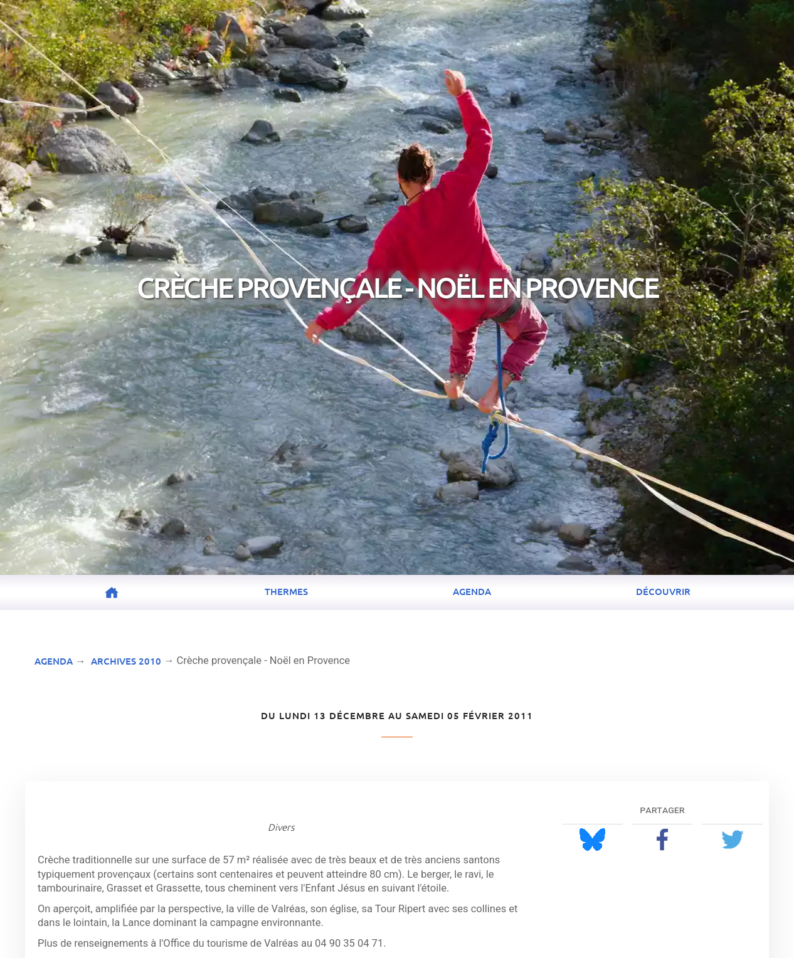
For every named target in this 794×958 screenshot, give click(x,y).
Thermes (286, 591)
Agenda (472, 591)
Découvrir (663, 591)
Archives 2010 (126, 661)
